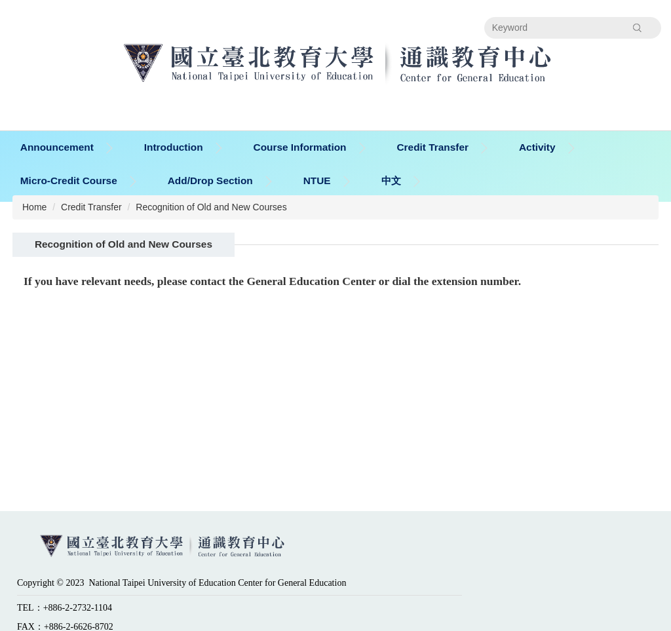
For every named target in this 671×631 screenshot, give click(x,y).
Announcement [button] (57, 147)
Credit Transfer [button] (432, 147)
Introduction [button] (173, 147)
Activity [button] (537, 147)
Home (34, 207)
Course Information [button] (300, 147)
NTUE (317, 180)
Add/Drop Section (210, 180)
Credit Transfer (91, 207)
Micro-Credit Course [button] (68, 180)
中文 (391, 180)
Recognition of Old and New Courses (211, 207)
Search (637, 27)
